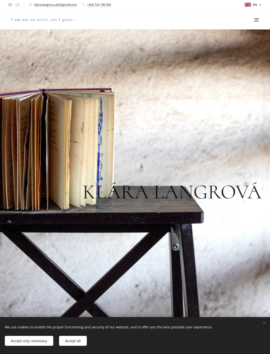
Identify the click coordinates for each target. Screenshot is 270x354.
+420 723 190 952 (99, 4)
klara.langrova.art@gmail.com (55, 4)
